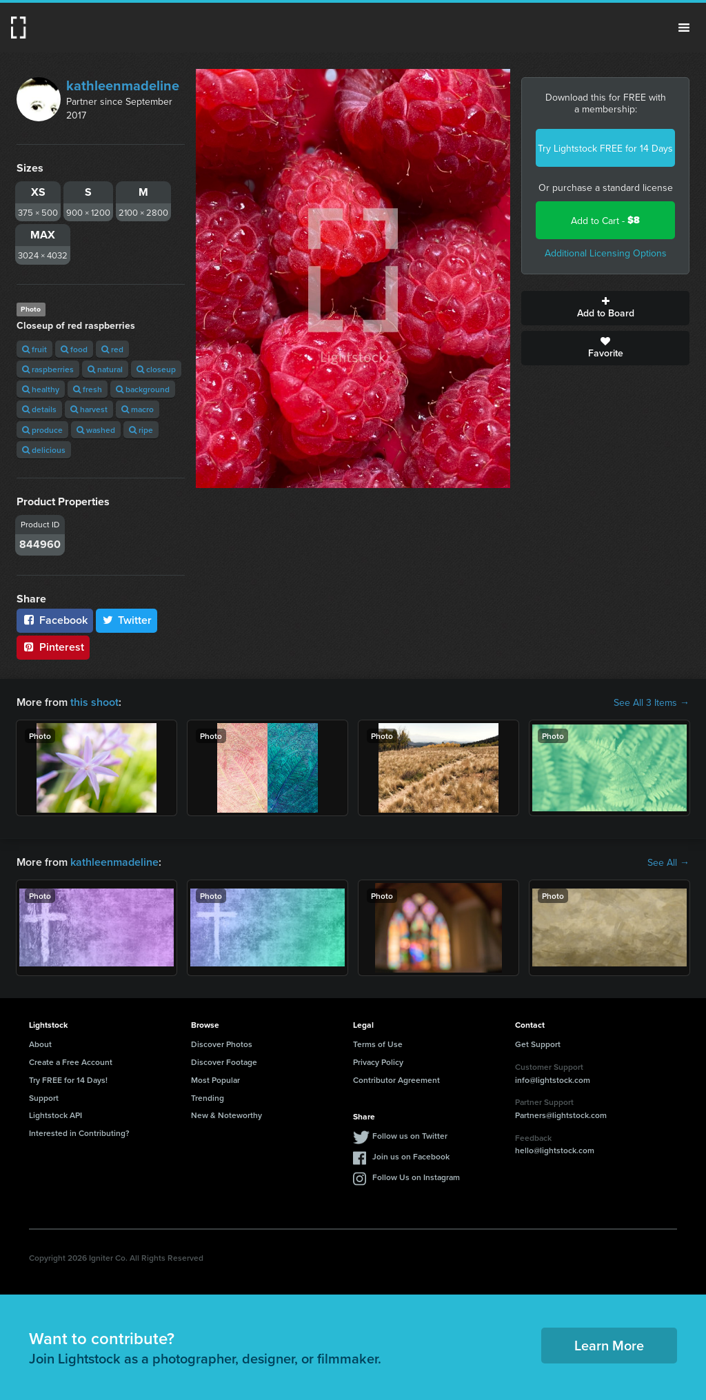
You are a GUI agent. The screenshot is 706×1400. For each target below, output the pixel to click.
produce (42, 430)
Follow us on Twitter (409, 1136)
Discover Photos (221, 1044)
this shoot (94, 702)
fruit (34, 349)
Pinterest (53, 647)
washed (96, 430)
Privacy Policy (378, 1062)
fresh (87, 389)
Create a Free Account (70, 1062)
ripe (141, 430)
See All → (668, 862)
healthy (40, 389)
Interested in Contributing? (79, 1133)
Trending (207, 1098)
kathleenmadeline (122, 85)
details (39, 409)
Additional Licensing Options (606, 253)
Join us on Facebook (411, 1156)
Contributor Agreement (396, 1080)
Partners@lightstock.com (561, 1115)
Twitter (126, 620)
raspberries (48, 369)
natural (105, 369)
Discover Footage (224, 1062)
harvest (89, 409)
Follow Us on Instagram (416, 1177)
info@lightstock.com (552, 1080)
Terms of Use (378, 1044)
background (143, 389)
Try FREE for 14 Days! (68, 1080)
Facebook (55, 620)
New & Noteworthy (226, 1115)
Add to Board (605, 308)
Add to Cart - (605, 220)
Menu (684, 28)
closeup (156, 369)
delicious (43, 450)
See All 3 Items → (651, 702)
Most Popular (215, 1080)
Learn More (609, 1345)
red (112, 349)
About (40, 1044)
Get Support (538, 1044)
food (74, 349)
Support (44, 1098)
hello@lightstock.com (554, 1150)
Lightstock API (55, 1115)
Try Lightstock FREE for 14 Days (605, 148)
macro (137, 409)
